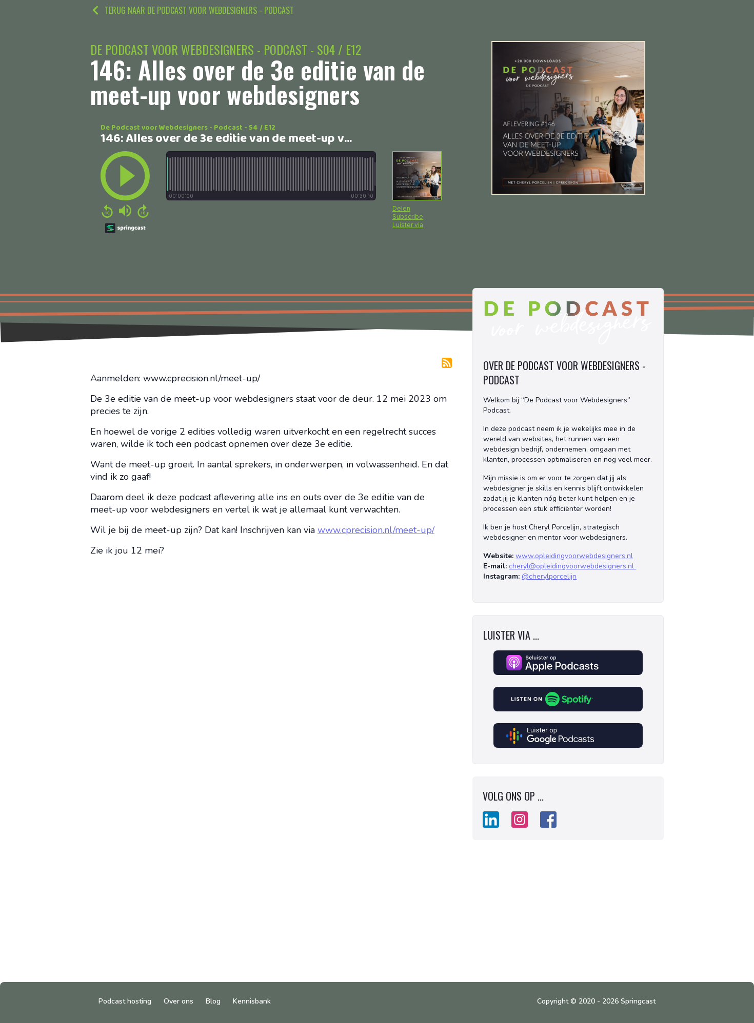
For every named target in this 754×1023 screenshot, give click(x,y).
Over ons (178, 1001)
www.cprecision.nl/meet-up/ (376, 530)
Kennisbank (252, 1001)
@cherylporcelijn (549, 576)
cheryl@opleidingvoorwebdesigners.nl (572, 566)
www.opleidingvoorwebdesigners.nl (574, 556)
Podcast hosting (124, 1001)
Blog (213, 1001)
